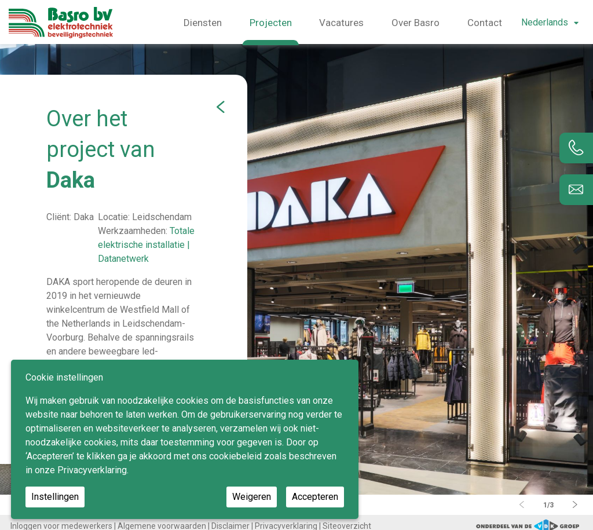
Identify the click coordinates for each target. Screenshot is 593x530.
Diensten (203, 22)
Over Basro (415, 22)
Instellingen (55, 496)
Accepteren (315, 496)
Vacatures (341, 22)
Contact (484, 22)
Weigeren (251, 496)
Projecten (271, 22)
